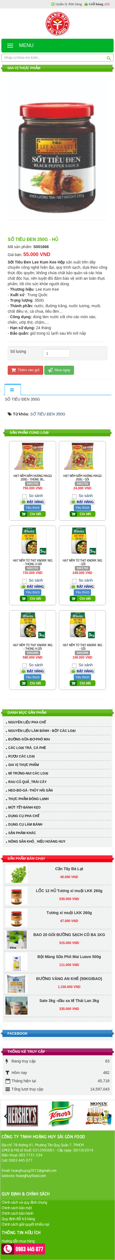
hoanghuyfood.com (31, 1175)
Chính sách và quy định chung (24, 1202)
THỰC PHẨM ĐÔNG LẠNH (28, 799)
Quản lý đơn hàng (69, 4)
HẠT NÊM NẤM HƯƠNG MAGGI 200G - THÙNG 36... (32, 477)
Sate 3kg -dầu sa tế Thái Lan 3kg (69, 963)
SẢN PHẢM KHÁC (22, 833)
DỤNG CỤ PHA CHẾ (23, 816)
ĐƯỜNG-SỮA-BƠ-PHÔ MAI (29, 739)
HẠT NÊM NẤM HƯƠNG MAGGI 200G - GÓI (82, 477)
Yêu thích (33, 508)
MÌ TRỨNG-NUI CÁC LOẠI (28, 773)
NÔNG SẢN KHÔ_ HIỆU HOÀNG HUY (36, 841)
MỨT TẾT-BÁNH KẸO (24, 807)
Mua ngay (59, 370)
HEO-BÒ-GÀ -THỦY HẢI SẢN (30, 790)
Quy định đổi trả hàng (18, 1218)
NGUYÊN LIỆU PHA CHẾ (27, 722)
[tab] (12, 390)
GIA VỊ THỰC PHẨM (23, 765)
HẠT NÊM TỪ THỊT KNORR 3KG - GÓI (82, 646)
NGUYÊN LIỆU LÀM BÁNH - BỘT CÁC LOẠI (42, 731)
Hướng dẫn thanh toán (19, 1246)
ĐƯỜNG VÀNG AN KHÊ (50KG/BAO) (69, 941)
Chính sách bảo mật (17, 1207)
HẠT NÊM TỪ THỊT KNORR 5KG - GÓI (82, 562)
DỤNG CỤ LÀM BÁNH (25, 824)
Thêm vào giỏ (25, 370)
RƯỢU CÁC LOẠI (21, 756)
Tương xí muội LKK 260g (69, 875)
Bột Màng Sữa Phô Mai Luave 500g (69, 919)
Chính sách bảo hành (17, 1212)
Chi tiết (35, 514)
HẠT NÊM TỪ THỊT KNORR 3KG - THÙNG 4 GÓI (32, 646)
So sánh (35, 495)
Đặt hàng (35, 501)
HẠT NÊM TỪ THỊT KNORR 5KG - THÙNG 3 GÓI (32, 562)
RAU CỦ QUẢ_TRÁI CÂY (27, 782)
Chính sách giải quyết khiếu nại (25, 1223)
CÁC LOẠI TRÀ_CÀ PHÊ (27, 748)
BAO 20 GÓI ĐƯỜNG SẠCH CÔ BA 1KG (69, 897)
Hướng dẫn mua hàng (18, 1240)
